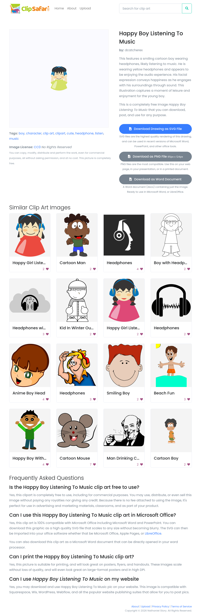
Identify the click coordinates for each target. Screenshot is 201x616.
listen (99, 133)
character (34, 133)
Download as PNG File (155, 156)
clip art (48, 133)
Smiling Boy (118, 393)
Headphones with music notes (42, 328)
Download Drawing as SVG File (155, 129)
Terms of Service (181, 606)
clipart (60, 133)
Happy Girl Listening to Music (41, 263)
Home (59, 8)
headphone (84, 133)
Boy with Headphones (175, 263)
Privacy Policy (160, 606)
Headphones (119, 263)
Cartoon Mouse (75, 458)
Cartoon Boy (166, 458)
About (72, 8)
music (14, 138)
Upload (85, 8)
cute (70, 133)
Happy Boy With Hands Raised (42, 458)
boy (22, 133)
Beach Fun (164, 393)
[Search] (150, 8)
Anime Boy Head (29, 393)
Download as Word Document (155, 179)
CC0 (37, 147)
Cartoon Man (73, 263)
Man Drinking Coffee (127, 458)
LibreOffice (153, 533)
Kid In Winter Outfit (78, 328)
